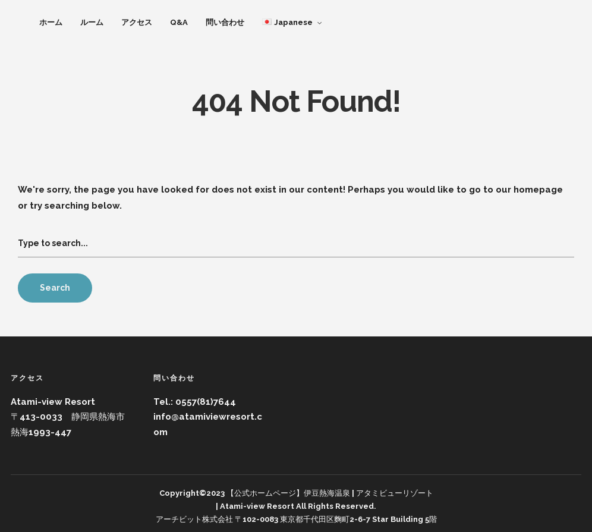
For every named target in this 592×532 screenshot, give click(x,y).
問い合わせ (225, 22)
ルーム (91, 22)
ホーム (50, 22)
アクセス (136, 22)
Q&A (179, 22)
